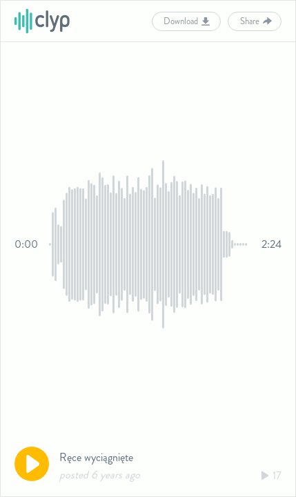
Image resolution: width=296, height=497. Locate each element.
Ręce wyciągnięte (96, 457)
